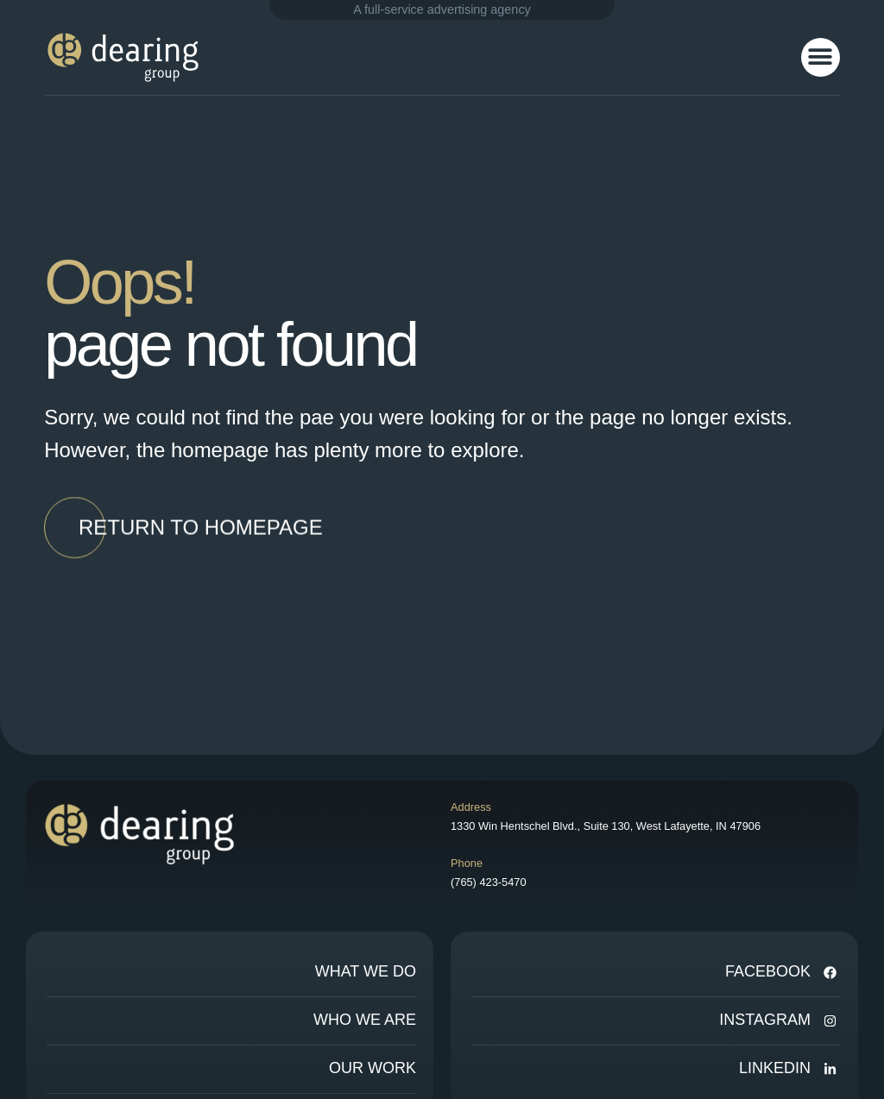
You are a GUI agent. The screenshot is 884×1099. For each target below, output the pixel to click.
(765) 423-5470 (489, 882)
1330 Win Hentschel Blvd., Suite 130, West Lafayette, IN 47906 (606, 826)
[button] (820, 57)
